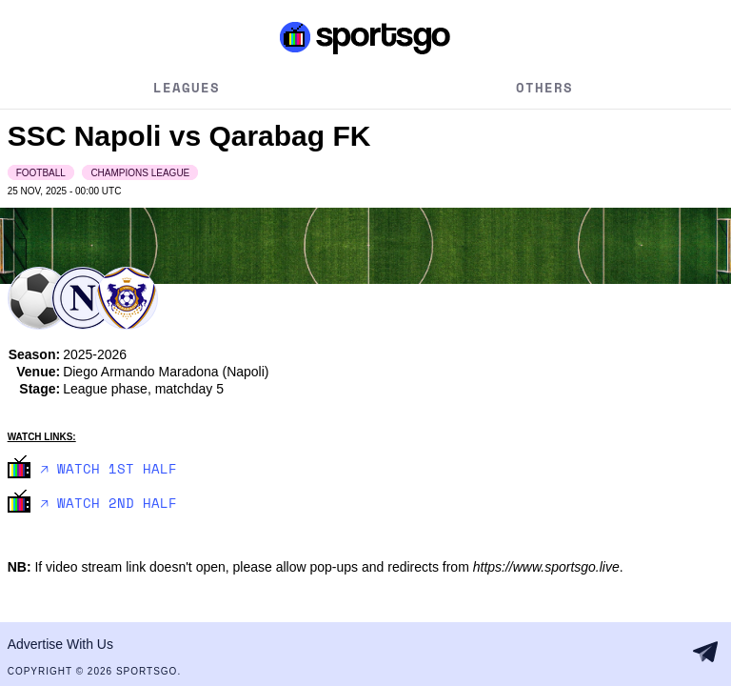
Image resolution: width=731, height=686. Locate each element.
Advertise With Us (60, 644)
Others (544, 87)
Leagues (186, 87)
